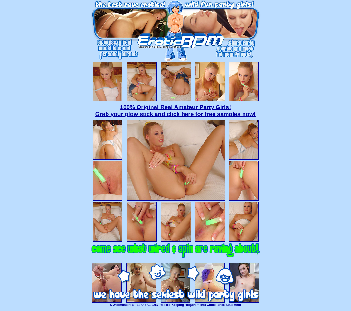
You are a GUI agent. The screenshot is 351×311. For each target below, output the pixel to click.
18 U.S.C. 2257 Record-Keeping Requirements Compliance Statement (189, 305)
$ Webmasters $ (122, 305)
